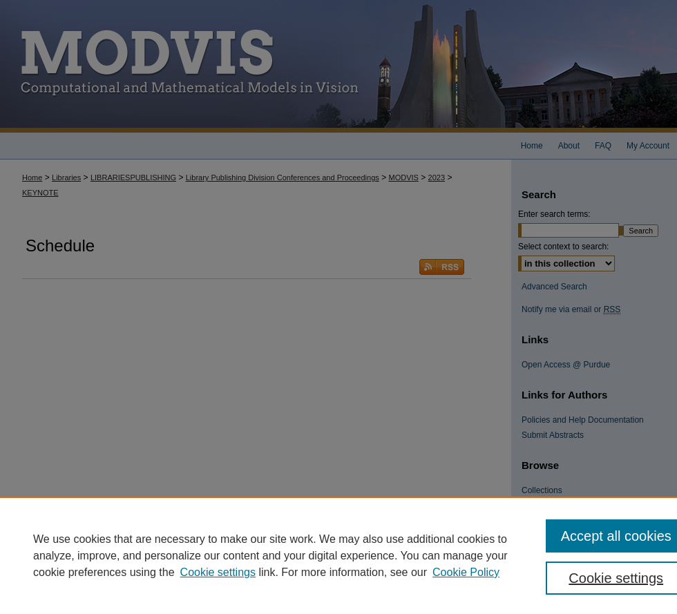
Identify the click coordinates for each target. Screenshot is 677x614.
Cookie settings (218, 572)
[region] (338, 555)
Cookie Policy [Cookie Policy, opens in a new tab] (465, 572)
